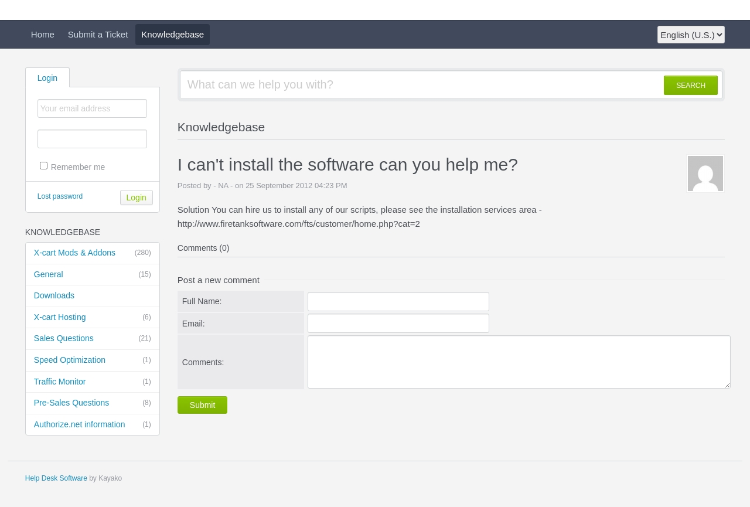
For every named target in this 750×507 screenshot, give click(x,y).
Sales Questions (92, 339)
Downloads (54, 295)
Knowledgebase (172, 34)
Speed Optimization (92, 360)
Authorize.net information (92, 425)
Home (42, 34)
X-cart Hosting (92, 318)
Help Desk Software (56, 478)
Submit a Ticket (98, 34)
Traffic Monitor (92, 382)
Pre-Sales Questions (92, 403)
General (92, 275)
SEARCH (690, 85)
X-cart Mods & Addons (92, 253)
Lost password (60, 196)
